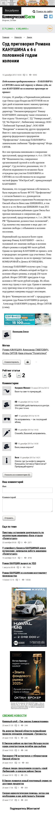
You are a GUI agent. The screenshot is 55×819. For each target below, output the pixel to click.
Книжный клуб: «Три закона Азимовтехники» (25, 721)
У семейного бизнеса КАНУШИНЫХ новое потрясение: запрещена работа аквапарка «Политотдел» (24, 551)
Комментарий (9, 497)
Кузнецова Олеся (21, 331)
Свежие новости (14, 715)
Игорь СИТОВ (9, 353)
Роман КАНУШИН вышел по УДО (19, 563)
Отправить (10, 518)
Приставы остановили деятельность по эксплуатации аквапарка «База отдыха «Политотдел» (23, 535)
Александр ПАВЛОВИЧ (35, 349)
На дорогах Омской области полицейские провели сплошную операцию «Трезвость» (24, 732)
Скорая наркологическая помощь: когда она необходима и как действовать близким (25, 795)
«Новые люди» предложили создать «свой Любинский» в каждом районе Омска (24, 770)
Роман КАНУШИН (12, 349)
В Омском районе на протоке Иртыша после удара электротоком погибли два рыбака (25, 745)
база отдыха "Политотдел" (32, 353)
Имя (4, 486)
